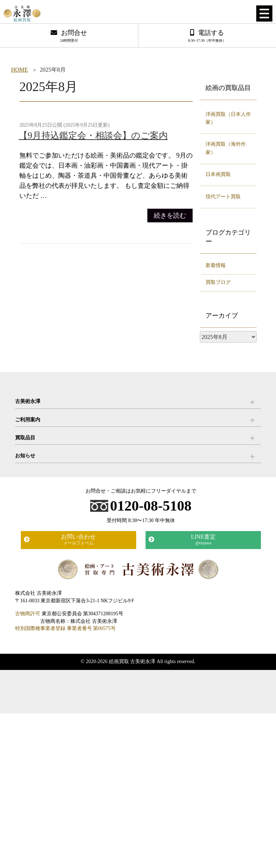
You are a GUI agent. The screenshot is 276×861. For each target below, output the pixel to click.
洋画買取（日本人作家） (228, 118)
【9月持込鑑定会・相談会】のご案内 (93, 135)
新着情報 (216, 265)
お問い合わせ (78, 539)
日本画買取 (218, 174)
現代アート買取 (223, 196)
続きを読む (170, 215)
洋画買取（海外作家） (226, 148)
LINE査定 (203, 539)
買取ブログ (218, 282)
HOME (19, 70)
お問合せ (69, 36)
